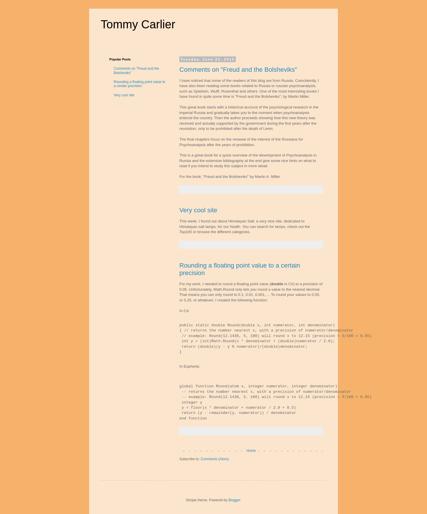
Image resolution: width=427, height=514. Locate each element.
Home (251, 451)
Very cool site (198, 210)
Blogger (234, 500)
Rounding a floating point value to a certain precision (139, 84)
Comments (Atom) (214, 459)
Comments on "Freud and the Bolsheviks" (238, 69)
